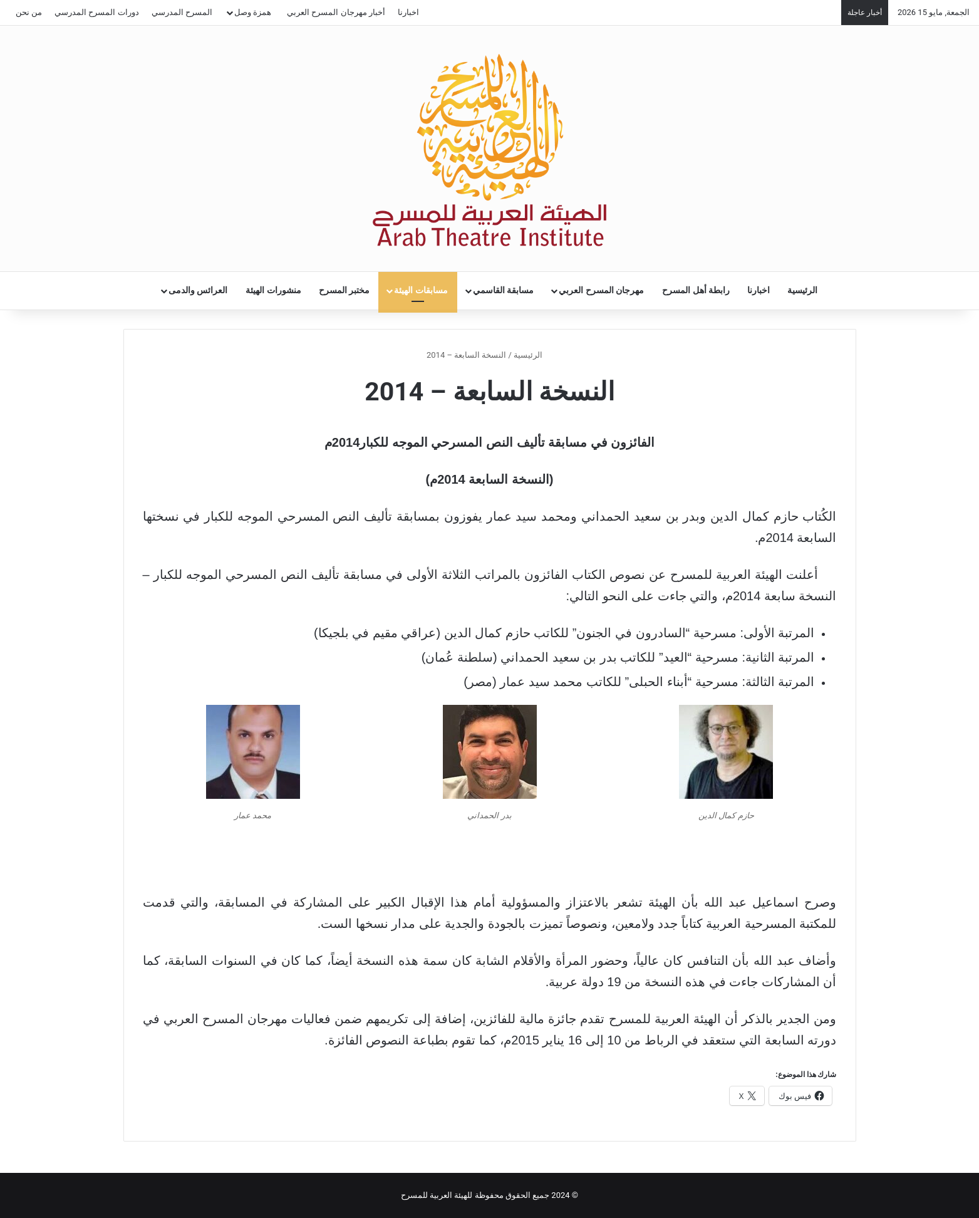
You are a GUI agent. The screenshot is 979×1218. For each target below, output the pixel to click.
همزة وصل (252, 12)
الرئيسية (802, 290)
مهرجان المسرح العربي (601, 290)
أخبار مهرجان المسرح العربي (336, 12)
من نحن (29, 12)
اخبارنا (408, 12)
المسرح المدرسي (182, 12)
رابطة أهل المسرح (696, 290)
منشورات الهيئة (273, 290)
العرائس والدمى (198, 290)
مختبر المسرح (344, 290)
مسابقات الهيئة (421, 290)
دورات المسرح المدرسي (96, 12)
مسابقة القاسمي (503, 290)
